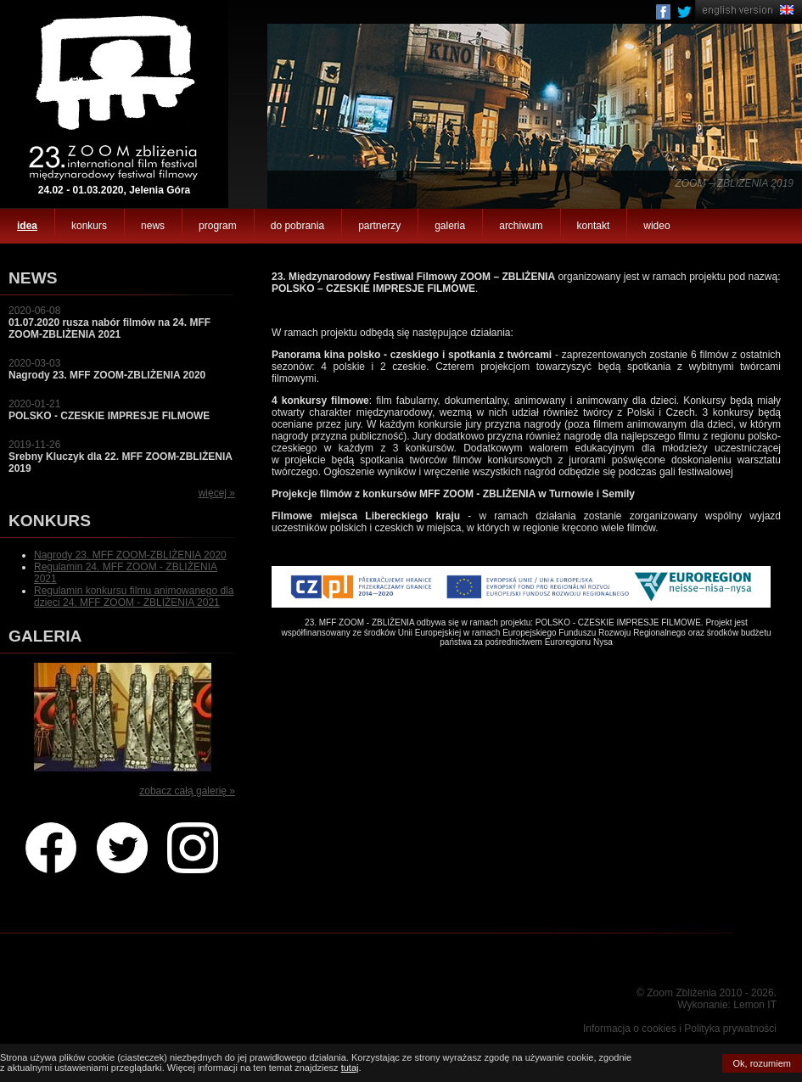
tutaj (350, 1067)
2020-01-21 (109, 410)
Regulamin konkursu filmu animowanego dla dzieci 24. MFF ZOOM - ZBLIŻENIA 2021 (133, 596)
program (218, 226)
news (153, 226)
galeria (450, 226)
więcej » (217, 493)
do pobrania (297, 226)
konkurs (89, 226)
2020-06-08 (109, 322)
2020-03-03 (106, 369)
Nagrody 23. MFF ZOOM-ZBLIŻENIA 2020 (130, 555)
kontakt (593, 226)
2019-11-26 (120, 456)
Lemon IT (755, 1005)
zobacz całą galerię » (187, 791)
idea (27, 226)
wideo (656, 226)
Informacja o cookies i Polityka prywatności (680, 1028)
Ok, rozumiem (762, 1063)
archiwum (520, 226)
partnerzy (379, 226)
